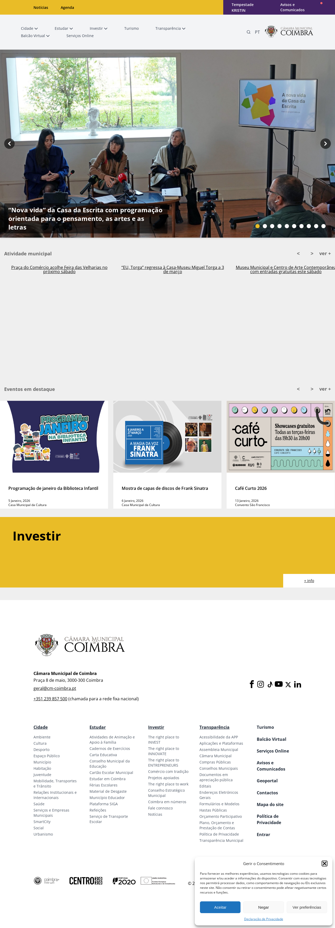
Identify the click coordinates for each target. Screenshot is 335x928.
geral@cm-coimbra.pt (55, 688)
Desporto (41, 749)
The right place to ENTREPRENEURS (163, 762)
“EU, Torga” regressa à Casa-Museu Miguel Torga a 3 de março (172, 269)
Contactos (267, 793)
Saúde (39, 803)
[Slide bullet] (257, 226)
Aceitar (220, 907)
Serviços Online (273, 751)
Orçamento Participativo (220, 816)
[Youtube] (279, 684)
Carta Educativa (103, 754)
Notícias (41, 7)
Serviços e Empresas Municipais (51, 813)
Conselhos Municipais (218, 768)
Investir (156, 727)
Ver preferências (307, 907)
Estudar (98, 727)
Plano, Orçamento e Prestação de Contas (217, 825)
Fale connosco (160, 808)
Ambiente (42, 737)
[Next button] (325, 144)
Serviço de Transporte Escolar (109, 819)
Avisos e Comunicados (292, 7)
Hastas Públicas (213, 810)
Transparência (214, 727)
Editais (205, 786)
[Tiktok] (269, 685)
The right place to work (168, 784)
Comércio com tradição (168, 771)
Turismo (265, 727)
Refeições (98, 810)
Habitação (42, 768)
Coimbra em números (167, 801)
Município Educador (107, 797)
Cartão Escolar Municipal (111, 772)
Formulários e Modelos (219, 803)
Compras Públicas (215, 762)
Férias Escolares (104, 785)
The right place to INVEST (163, 740)
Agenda (67, 7)
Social (39, 827)
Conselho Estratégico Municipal (166, 793)
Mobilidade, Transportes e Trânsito (55, 783)
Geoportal (267, 781)
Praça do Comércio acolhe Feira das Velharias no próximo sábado (59, 269)
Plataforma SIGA (104, 803)
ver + (325, 253)
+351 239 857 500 (50, 699)
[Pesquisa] (248, 32)
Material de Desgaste (108, 791)
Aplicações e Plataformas (221, 743)
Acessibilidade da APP (218, 737)
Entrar (263, 834)
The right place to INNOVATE (163, 751)
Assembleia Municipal (218, 749)
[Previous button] (9, 144)
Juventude (42, 774)
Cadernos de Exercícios (110, 748)
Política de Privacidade (219, 834)
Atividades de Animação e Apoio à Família (112, 740)
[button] (324, 863)
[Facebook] (252, 684)
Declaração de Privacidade (263, 919)
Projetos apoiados (163, 777)
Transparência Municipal (221, 840)
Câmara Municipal (215, 755)
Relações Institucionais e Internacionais (55, 795)
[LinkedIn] (298, 684)
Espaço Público (47, 755)
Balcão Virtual (271, 739)
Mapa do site (270, 804)
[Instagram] (260, 684)
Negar (263, 907)
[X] (288, 685)
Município (42, 762)
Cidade (41, 727)
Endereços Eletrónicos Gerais (218, 795)
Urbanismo (43, 834)
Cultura (40, 743)
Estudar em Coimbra (108, 778)
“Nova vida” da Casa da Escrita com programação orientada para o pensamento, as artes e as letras (85, 218)
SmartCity (42, 821)
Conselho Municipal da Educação (110, 764)
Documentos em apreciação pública (216, 777)
